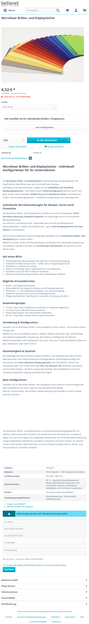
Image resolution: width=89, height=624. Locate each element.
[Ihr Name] (44, 521)
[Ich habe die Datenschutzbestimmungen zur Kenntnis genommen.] (4, 565)
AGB (82, 617)
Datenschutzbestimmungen (30, 565)
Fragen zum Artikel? (17, 146)
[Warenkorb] (84, 10)
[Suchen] (58, 10)
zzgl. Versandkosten (18, 93)
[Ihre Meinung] (44, 551)
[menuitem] (9, 10)
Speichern (9, 569)
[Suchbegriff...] (43, 10)
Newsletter (55, 617)
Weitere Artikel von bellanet (19, 506)
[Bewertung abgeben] (44, 542)
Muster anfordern (54, 146)
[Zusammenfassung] (44, 535)
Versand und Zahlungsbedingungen (31, 617)
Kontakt (8, 617)
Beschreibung (7, 158)
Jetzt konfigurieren (44, 127)
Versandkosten (66, 611)
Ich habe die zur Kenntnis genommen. (36, 565)
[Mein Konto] (76, 10)
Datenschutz (70, 617)
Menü (9, 10)
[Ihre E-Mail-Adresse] (44, 528)
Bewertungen (23, 158)
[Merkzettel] (67, 10)
